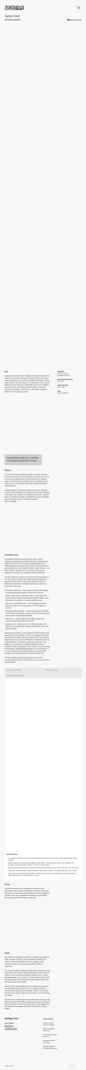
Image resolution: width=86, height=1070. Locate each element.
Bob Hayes (9, 1026)
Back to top (9, 1066)
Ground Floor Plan (14, 670)
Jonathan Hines (11, 1029)
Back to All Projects (75, 20)
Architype (14, 7)
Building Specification (15, 675)
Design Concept (51, 670)
